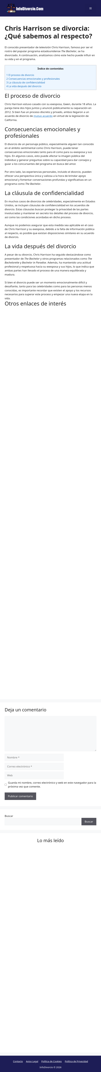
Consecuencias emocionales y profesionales (33, 78)
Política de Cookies (51, 1061)
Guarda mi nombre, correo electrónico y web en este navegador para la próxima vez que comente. (52, 784)
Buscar (9, 816)
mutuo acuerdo (43, 116)
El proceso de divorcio (20, 75)
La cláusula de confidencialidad (25, 82)
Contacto (18, 1061)
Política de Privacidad (76, 1061)
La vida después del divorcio (23, 86)
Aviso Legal (32, 1061)
